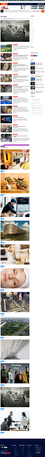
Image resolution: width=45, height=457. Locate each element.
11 (14, 144)
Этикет (2, 433)
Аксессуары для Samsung (39, 68)
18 (24, 144)
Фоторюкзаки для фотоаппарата (35, 101)
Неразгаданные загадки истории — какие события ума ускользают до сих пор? (20, 56)
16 (21, 144)
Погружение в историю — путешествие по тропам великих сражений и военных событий (20, 77)
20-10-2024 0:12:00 (15, 113)
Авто (36, 62)
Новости (37, 90)
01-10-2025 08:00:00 (7, 194)
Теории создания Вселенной (18, 117)
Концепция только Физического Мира (20, 107)
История (12, 18)
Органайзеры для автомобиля (38, 72)
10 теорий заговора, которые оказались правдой (20, 136)
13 (17, 144)
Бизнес (37, 86)
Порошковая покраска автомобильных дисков (39, 64)
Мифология (2, 243)
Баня (1, 196)
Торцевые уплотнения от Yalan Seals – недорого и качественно (37, 105)
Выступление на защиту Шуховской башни (39, 76)
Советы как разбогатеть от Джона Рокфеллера (19, 127)
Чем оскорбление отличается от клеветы (36, 112)
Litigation (23, 448)
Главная (6, 18)
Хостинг (32, 41)
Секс (31, 43)
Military (23, 451)
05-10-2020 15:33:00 (41, 90)
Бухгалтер (2, 267)
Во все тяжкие (3, 386)
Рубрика (9, 18)
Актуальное (15, 44)
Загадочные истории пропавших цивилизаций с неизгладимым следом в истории (20, 65)
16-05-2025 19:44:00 (16, 72)
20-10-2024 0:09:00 (15, 142)
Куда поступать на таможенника (35, 103)
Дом (1, 362)
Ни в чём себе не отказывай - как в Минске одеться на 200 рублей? (21, 87)
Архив (2, 338)
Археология (2, 314)
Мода (1, 291)
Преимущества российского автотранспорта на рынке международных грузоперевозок (37, 107)
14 (18, 144)
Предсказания (33, 28)
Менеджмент (30, 454)
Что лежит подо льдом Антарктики (19, 97)
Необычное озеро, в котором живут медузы (21, 46)
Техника (2, 219)
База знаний (29, 456)
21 (28, 144)
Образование (33, 37)
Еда (31, 26)
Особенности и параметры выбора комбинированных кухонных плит (35, 99)
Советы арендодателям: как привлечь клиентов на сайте (37, 110)
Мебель (2, 172)
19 (25, 144)
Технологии (37, 66)
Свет (32, 24)
